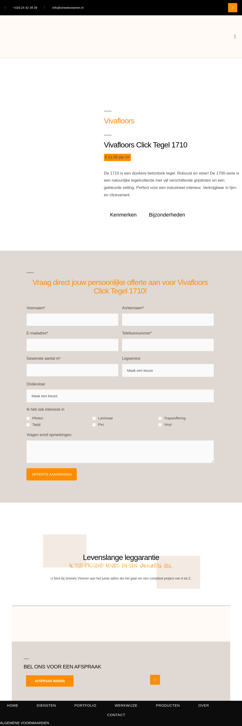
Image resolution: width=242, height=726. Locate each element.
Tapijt (36, 424)
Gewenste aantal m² (43, 358)
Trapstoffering (175, 418)
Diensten (46, 705)
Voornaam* (35, 308)
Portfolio (85, 705)
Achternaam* (133, 308)
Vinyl (168, 424)
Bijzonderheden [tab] (167, 215)
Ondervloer (35, 384)
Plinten (37, 418)
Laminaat (105, 418)
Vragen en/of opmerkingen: (49, 435)
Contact (116, 715)
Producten (168, 705)
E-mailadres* (37, 333)
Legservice (131, 358)
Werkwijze (126, 705)
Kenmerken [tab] (123, 215)
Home (12, 705)
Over (203, 705)
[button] (235, 37)
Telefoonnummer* (136, 333)
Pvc (101, 424)
